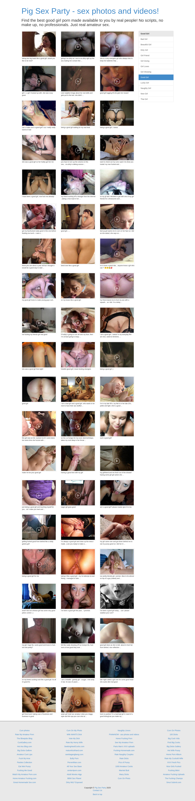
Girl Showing (146, 72)
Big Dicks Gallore (24, 750)
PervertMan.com (74, 762)
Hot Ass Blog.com (24, 746)
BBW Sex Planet (74, 778)
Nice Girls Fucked (173, 766)
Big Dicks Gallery (174, 746)
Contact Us (97, 790)
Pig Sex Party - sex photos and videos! (90, 11)
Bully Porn (74, 758)
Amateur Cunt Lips (24, 754)
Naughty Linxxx (124, 730)
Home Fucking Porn (124, 738)
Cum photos (24, 730)
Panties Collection (24, 762)
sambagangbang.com (74, 754)
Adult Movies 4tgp (74, 774)
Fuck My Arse (24, 758)
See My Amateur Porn (124, 742)
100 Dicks (174, 734)
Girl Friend (145, 55)
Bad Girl (144, 39)
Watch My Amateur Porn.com (24, 774)
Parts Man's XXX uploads (124, 746)
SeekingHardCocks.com (74, 746)
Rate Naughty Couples (124, 754)
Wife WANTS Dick (74, 734)
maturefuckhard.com (74, 750)
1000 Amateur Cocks (124, 766)
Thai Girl (144, 99)
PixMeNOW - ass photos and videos (124, 734)
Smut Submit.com (173, 782)
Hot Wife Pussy (173, 750)
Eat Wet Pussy (24, 766)
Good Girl (145, 77)
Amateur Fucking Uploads (173, 774)
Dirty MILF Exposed (74, 782)
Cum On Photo (124, 778)
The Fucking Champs (174, 778)
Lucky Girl (145, 83)
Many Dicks (124, 774)
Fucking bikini (174, 770)
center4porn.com (74, 770)
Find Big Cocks (174, 742)
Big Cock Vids (174, 738)
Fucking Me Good (24, 770)
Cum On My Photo (74, 730)
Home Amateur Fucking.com (24, 778)
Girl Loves (145, 66)
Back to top (97, 794)
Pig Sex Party (100, 788)
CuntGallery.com (24, 742)
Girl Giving (145, 61)
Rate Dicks (124, 758)
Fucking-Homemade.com (124, 750)
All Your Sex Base (74, 766)
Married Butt (124, 770)
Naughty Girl (146, 88)
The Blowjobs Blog (24, 738)
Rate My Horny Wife (74, 742)
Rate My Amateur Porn (24, 734)
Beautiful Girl (146, 45)
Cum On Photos (173, 730)
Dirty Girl (144, 50)
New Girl (144, 94)
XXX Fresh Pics (173, 762)
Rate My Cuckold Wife (174, 758)
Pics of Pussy (124, 762)
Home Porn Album (173, 754)
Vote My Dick (74, 738)
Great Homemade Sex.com (24, 782)
